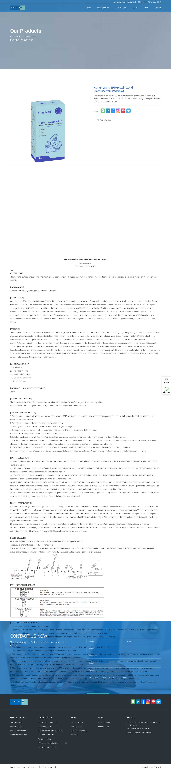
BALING (158, 767)
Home (88, 8)
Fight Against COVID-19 (47, 747)
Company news (104, 722)
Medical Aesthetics (45, 727)
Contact (158, 8)
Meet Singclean (103, 8)
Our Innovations (77, 722)
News (146, 8)
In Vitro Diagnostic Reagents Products (52, 743)
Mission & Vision (16, 727)
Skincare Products (45, 739)
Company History (17, 722)
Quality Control (76, 727)
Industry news (103, 727)
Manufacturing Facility (79, 731)
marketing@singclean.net (126, 2)
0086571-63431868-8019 (151, 2)
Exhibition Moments (18, 731)
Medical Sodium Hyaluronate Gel (50, 731)
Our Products (121, 8)
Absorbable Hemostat (46, 735)
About (135, 8)
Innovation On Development (48, 722)
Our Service (75, 735)
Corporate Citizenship (18, 735)
